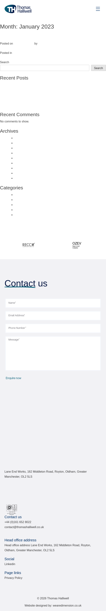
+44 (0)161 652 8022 (17, 522)
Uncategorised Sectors (28, 214)
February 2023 (23, 168)
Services (19, 204)
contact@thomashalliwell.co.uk (24, 527)
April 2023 (20, 158)
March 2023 (22, 163)
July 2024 (20, 137)
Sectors (17, 52)
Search (4, 62)
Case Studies (22, 194)
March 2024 (22, 148)
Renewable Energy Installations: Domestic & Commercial (45, 104)
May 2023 (20, 153)
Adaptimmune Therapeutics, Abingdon (33, 94)
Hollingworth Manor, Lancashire (29, 99)
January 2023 (23, 173)
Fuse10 (43, 43)
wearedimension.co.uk (67, 605)
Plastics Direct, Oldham (23, 89)
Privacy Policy (13, 577)
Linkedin (9, 564)
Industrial (9, 36)
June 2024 (21, 142)
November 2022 (24, 178)
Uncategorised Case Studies (32, 209)
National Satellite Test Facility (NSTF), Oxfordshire (41, 84)
